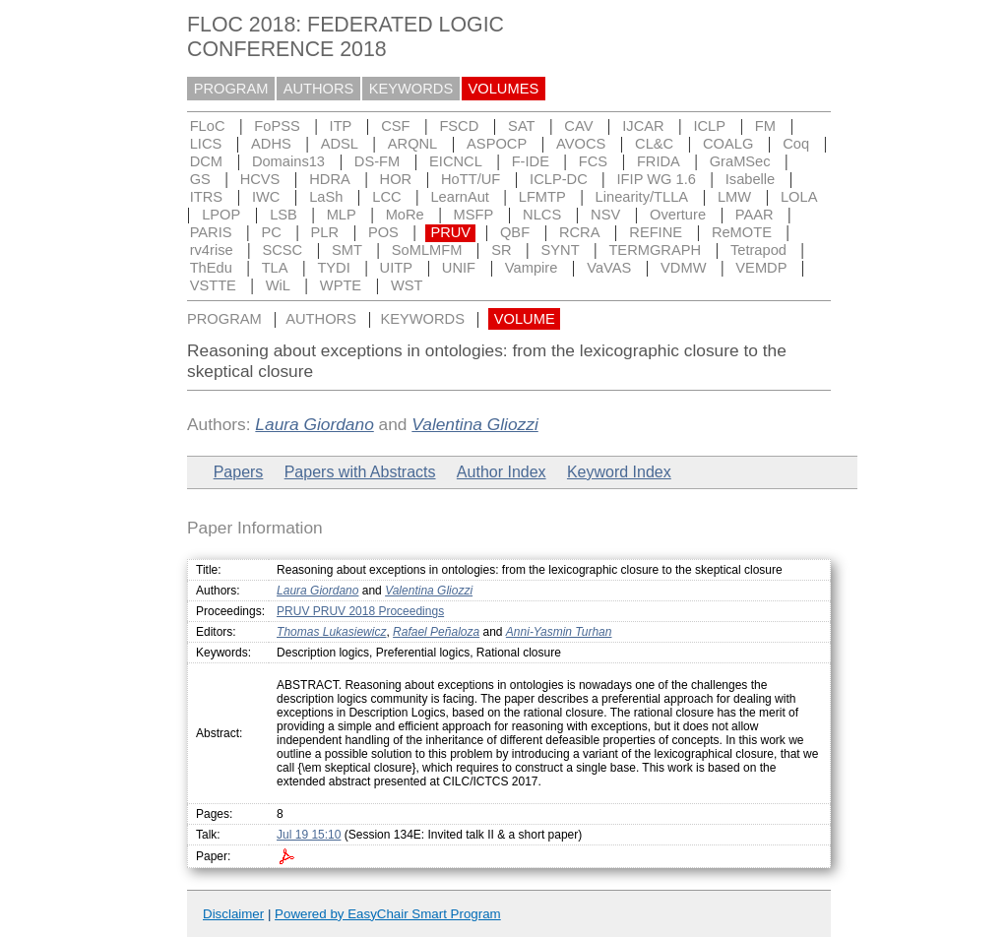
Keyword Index (619, 472)
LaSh (326, 197)
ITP (341, 126)
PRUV (450, 232)
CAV (578, 126)
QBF (515, 232)
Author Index (501, 472)
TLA (275, 268)
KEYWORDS (411, 88)
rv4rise (211, 250)
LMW (734, 197)
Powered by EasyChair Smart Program (388, 913)
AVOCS (580, 144)
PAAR (754, 214)
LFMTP (542, 197)
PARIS (211, 232)
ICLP (709, 126)
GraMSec (740, 161)
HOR (396, 179)
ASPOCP (497, 144)
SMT (347, 250)
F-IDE (530, 161)
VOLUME (524, 319)
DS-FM (377, 161)
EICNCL (455, 161)
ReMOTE (742, 232)
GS (200, 179)
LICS (206, 144)
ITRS (206, 197)
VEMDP (761, 268)
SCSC (282, 250)
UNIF (458, 268)
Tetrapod (758, 250)
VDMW (683, 268)
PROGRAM (231, 88)
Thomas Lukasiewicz (331, 632)
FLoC (207, 126)
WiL (278, 285)
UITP (396, 268)
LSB (283, 214)
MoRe (405, 214)
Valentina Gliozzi (474, 424)
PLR (325, 232)
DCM (206, 161)
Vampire (531, 268)
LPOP (221, 214)
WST (407, 285)
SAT (521, 126)
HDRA (329, 179)
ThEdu (211, 268)
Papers (239, 472)
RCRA (579, 232)
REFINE (655, 232)
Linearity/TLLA (642, 197)
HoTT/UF (470, 179)
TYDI (333, 268)
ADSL (339, 144)
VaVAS (609, 268)
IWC (266, 197)
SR (501, 250)
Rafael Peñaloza (436, 632)
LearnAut (459, 197)
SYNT (560, 250)
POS (383, 232)
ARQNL (413, 144)
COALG (728, 144)
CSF (395, 126)
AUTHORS (319, 88)
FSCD (458, 126)
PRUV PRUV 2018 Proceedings (360, 611)
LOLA (799, 197)
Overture (678, 214)
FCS (593, 161)
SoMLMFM (427, 250)
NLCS (542, 214)
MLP (341, 214)
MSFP (474, 214)
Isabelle (750, 179)
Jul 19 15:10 (309, 835)
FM (765, 126)
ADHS (271, 144)
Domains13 (288, 161)
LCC (386, 197)
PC (271, 232)
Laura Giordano (314, 424)
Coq (796, 144)
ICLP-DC (559, 179)
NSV (605, 214)
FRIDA (658, 161)
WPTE (340, 285)
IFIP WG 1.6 (656, 179)
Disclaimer (233, 913)
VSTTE (213, 285)
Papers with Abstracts (360, 472)
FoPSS (276, 126)
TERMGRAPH (654, 250)
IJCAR (642, 126)
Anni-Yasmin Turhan (559, 632)
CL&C (654, 144)
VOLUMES (504, 88)
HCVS (260, 179)
